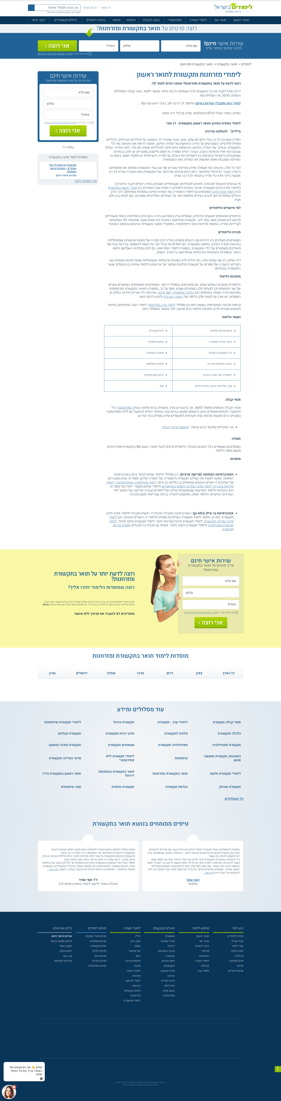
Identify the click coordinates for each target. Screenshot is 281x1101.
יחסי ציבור (164, 292)
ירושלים (81, 673)
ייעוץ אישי (38, 20)
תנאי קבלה (237, 941)
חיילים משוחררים (65, 20)
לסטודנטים (66, 951)
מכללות (239, 956)
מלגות (116, 20)
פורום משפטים (98, 941)
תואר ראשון (241, 20)
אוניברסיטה (237, 951)
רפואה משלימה (132, 991)
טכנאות (136, 986)
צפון (199, 673)
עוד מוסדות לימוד (85, 181)
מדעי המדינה (168, 981)
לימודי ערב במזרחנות (161, 305)
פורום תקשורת (98, 946)
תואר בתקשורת (227, 64)
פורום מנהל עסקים (96, 936)
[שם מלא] (181, 45)
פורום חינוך (100, 956)
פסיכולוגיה (169, 996)
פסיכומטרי (175, 20)
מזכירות (136, 976)
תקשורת (170, 956)
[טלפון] (139, 45)
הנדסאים (204, 956)
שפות (137, 946)
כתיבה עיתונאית (183, 292)
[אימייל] (98, 45)
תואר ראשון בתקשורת (122, 187)
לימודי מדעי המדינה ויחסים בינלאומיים (187, 486)
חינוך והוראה (168, 961)
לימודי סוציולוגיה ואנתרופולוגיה (136, 482)
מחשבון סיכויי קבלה (175, 427)
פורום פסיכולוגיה (97, 966)
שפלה (111, 673)
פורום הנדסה (99, 961)
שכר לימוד (237, 946)
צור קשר (67, 956)
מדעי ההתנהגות (166, 951)
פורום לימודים (235, 971)
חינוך (137, 956)
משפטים (170, 936)
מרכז (140, 673)
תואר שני (220, 20)
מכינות (205, 951)
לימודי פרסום (133, 981)
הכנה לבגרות (151, 20)
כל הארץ (229, 673)
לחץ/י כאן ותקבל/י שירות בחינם (218, 103)
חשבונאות (169, 966)
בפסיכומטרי (124, 407)
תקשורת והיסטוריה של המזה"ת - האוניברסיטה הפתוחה (62, 168)
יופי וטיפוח (134, 951)
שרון (52, 673)
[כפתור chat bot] (9, 1092)
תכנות (137, 966)
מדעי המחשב (167, 971)
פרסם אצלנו (90, 8)
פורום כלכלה (99, 951)
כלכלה (171, 946)
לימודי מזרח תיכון (223, 191)
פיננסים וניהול (132, 961)
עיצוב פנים (169, 991)
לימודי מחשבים (132, 1001)
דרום (169, 673)
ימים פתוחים (236, 961)
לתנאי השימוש (65, 54)
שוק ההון (135, 941)
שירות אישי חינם (66, 175)
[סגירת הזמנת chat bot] (41, 1078)
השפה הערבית (173, 296)
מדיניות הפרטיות (63, 961)
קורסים (205, 966)
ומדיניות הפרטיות (47, 54)
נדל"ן (137, 936)
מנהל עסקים (168, 941)
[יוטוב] (145, 1040)
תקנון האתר (65, 946)
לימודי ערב (203, 971)
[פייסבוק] (137, 1040)
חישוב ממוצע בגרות (61, 941)
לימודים (246, 64)
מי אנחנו (105, 8)
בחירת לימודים (96, 20)
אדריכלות (169, 986)
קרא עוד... (208, 873)
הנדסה (171, 976)
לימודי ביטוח (133, 971)
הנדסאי (131, 20)
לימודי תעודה (198, 20)
